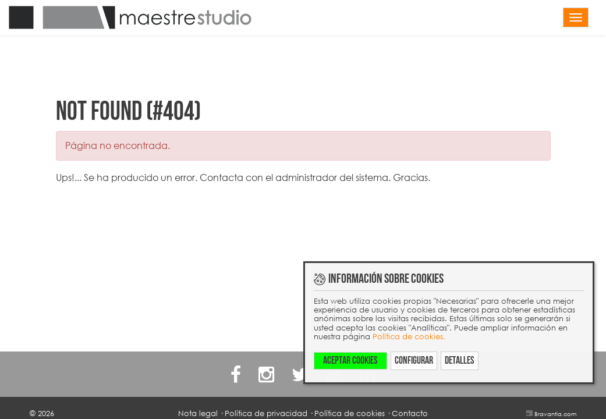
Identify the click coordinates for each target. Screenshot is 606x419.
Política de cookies (349, 413)
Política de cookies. (409, 336)
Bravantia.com (555, 413)
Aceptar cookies (350, 360)
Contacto (410, 413)
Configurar (414, 360)
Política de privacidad (266, 413)
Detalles (459, 360)
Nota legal (198, 413)
